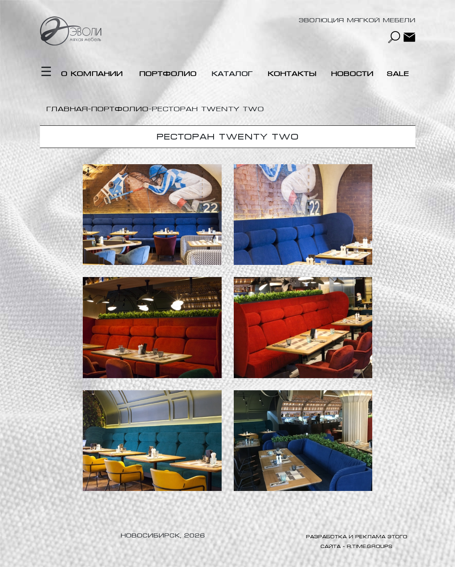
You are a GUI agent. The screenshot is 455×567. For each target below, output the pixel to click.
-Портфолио (118, 109)
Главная (67, 109)
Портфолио (168, 73)
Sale (398, 73)
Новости (352, 73)
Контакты (292, 73)
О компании (92, 73)
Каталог (232, 73)
